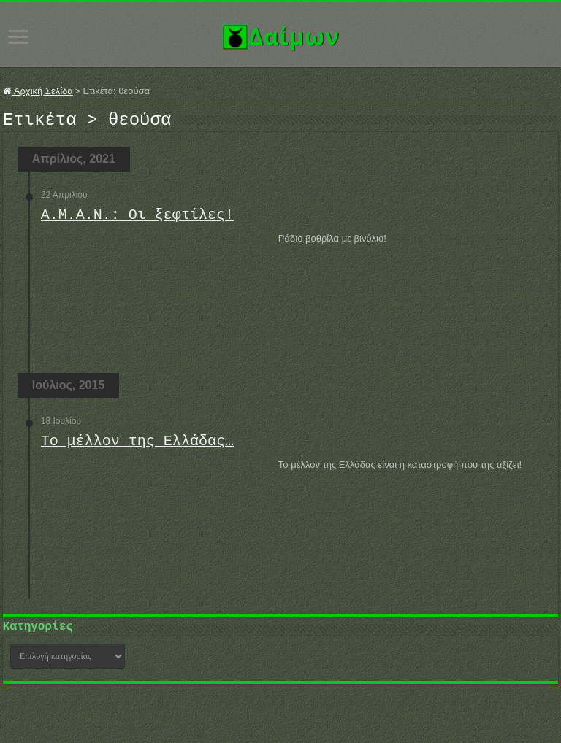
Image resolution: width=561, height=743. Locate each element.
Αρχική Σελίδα (38, 90)
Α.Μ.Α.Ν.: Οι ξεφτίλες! (137, 219)
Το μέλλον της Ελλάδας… (137, 445)
